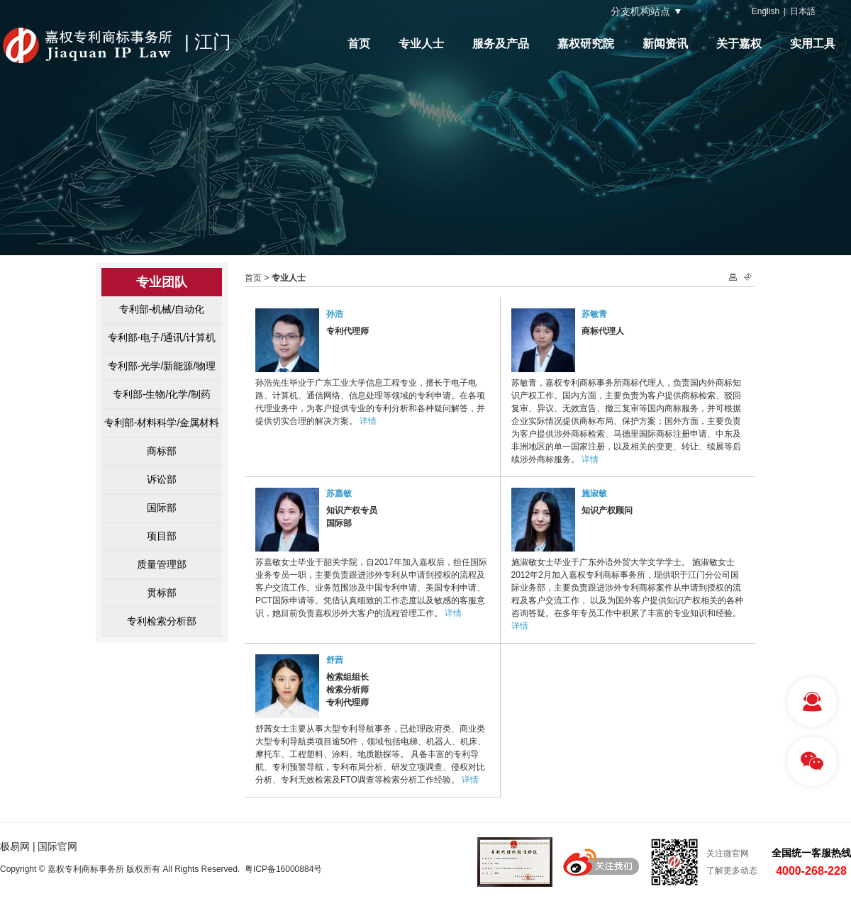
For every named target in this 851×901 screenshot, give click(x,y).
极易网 (15, 846)
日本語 (803, 11)
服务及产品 (500, 44)
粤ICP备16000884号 (283, 869)
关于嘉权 (739, 44)
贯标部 (162, 592)
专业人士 (421, 44)
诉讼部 (162, 479)
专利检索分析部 (161, 621)
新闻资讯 (665, 44)
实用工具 (812, 44)
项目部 (162, 536)
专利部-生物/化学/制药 (162, 394)
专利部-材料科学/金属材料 (162, 422)
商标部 (162, 451)
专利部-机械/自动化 (162, 309)
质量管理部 (162, 564)
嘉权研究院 (585, 44)
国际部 (162, 507)
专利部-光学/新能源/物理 (162, 365)
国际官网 (57, 846)
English (765, 11)
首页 (358, 44)
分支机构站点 (640, 11)
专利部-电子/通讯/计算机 (162, 337)
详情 (368, 421)
